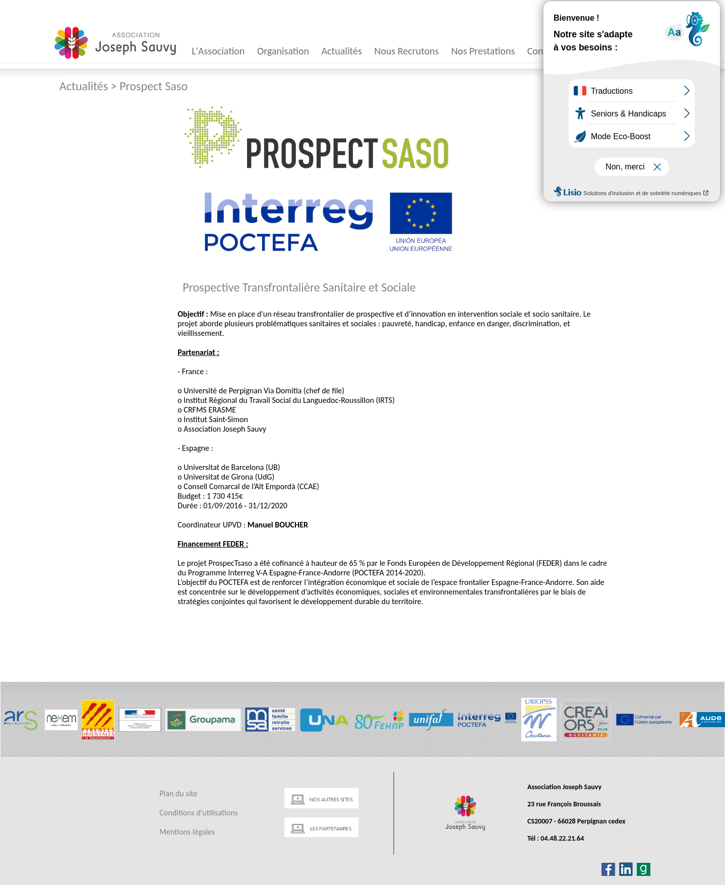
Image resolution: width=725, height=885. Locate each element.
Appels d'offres (601, 51)
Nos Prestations (483, 51)
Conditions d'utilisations (198, 812)
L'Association (218, 51)
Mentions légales (187, 832)
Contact (543, 51)
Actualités (342, 51)
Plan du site (178, 793)
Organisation (283, 51)
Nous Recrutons (406, 51)
